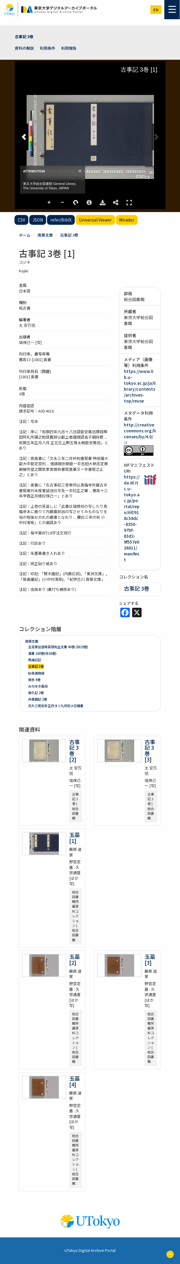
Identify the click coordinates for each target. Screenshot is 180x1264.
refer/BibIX (61, 220)
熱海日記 (34, 659)
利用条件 (47, 48)
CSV (21, 220)
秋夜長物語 (36, 673)
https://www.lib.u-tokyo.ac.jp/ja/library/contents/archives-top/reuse (140, 386)
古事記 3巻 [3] (150, 750)
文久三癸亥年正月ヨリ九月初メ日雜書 (55, 705)
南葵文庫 (45, 235)
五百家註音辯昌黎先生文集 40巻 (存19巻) (58, 646)
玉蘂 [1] (77, 837)
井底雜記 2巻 (37, 699)
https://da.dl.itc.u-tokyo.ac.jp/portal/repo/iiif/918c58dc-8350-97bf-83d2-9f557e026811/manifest (132, 518)
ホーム (24, 235)
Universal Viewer (95, 220)
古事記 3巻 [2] (74, 750)
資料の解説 (24, 48)
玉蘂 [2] (77, 959)
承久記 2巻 (36, 692)
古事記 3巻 (24, 36)
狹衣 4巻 (34, 679)
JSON (38, 220)
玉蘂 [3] (152, 959)
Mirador (126, 220)
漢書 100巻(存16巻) (42, 653)
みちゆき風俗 (38, 686)
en (155, 9)
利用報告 (69, 48)
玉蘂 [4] (77, 1081)
